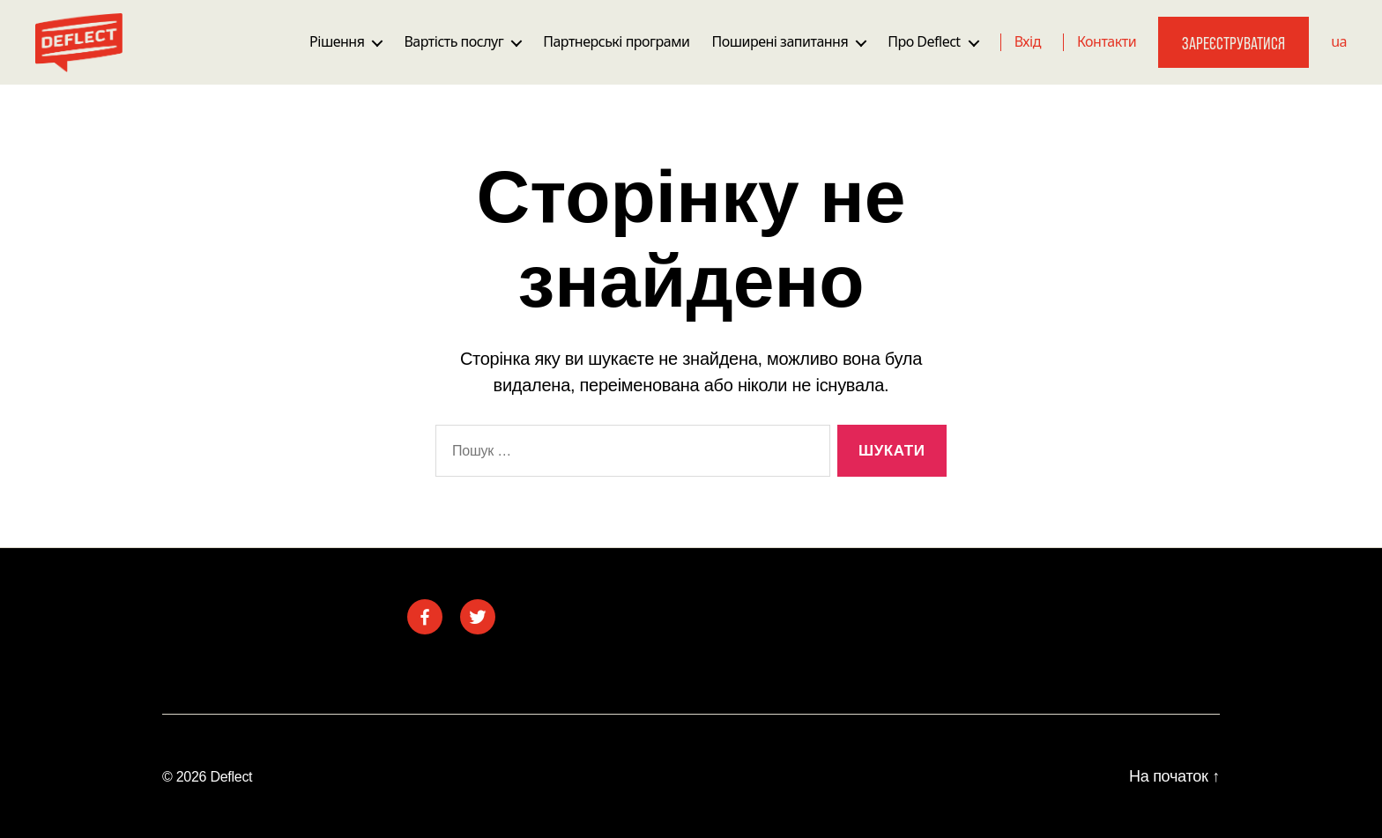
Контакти (1106, 41)
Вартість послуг (453, 41)
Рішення (336, 41)
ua (1339, 41)
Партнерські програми (616, 41)
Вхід (1027, 41)
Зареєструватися (1233, 42)
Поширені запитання (779, 41)
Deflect (231, 776)
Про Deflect (924, 41)
